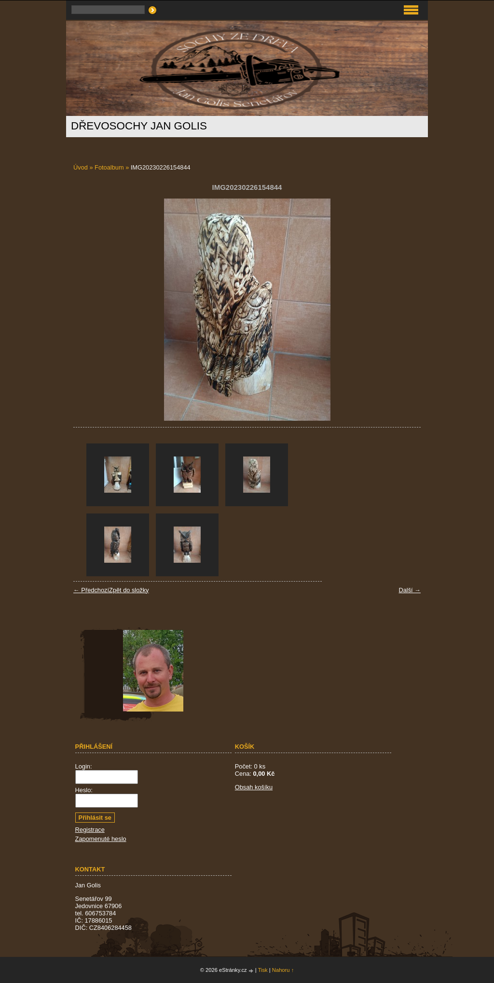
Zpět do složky (129, 590)
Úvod (80, 167)
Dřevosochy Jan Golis (139, 126)
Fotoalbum (109, 167)
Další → (409, 590)
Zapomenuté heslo (100, 838)
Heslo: (84, 790)
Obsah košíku (254, 787)
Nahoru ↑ (283, 970)
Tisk (263, 970)
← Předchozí (91, 590)
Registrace (90, 829)
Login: (83, 766)
